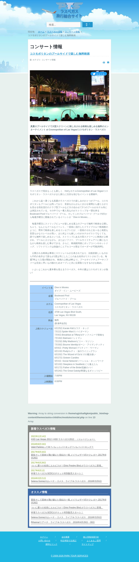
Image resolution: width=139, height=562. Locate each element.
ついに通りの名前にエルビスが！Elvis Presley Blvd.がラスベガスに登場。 (67, 465)
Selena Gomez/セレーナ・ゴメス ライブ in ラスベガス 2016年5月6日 (66, 481)
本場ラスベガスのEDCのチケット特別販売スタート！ (57, 473)
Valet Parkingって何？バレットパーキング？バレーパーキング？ (62, 447)
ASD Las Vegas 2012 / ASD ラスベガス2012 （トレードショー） (63, 439)
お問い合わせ (44, 540)
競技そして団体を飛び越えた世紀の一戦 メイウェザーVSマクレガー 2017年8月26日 (68, 456)
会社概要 (66, 537)
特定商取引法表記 (68, 540)
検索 (86, 24)
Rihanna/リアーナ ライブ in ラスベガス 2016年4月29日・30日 (63, 522)
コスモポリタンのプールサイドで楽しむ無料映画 (60, 53)
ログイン (44, 537)
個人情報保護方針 (91, 537)
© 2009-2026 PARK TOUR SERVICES (69, 556)
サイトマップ (88, 544)
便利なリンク (51, 544)
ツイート (99, 74)
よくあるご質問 (94, 540)
